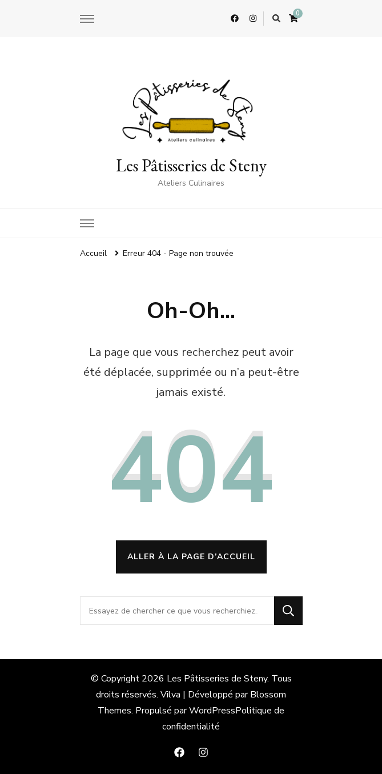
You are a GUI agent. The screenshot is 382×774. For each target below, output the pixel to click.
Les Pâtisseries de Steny (191, 165)
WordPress (212, 710)
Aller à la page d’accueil (191, 556)
